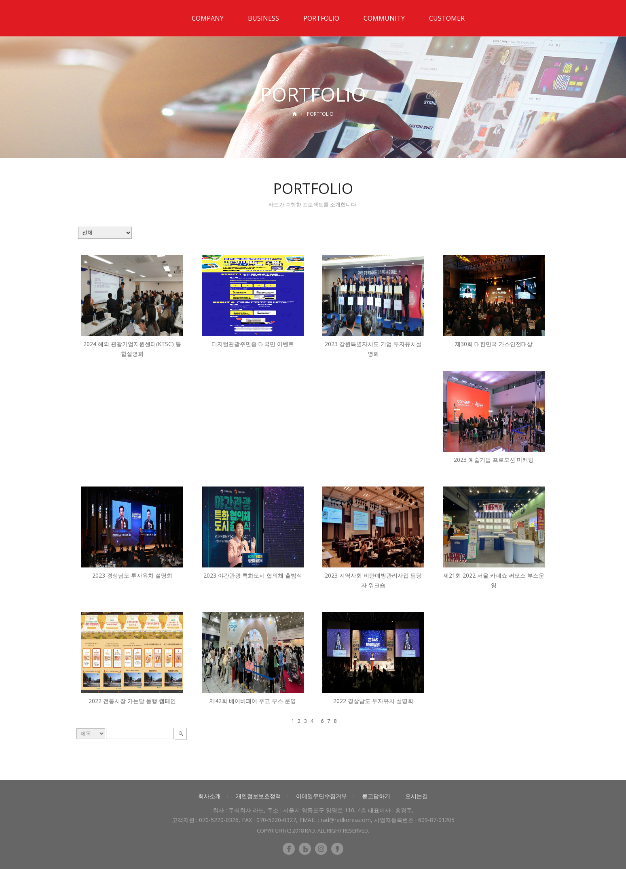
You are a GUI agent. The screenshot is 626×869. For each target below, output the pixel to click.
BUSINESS (263, 18)
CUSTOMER (447, 18)
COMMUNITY (384, 18)
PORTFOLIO (321, 18)
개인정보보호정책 (258, 796)
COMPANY (208, 18)
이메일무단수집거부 (321, 796)
